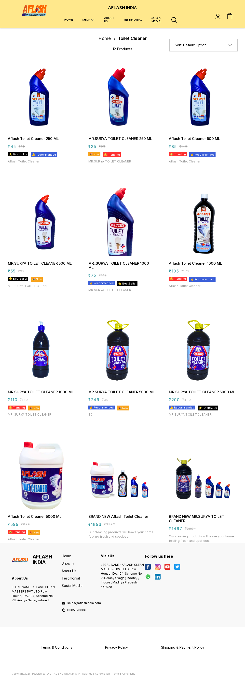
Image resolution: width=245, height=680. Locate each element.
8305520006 (76, 610)
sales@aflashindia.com (84, 603)
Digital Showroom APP (63, 673)
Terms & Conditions (123, 673)
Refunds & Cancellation (96, 673)
